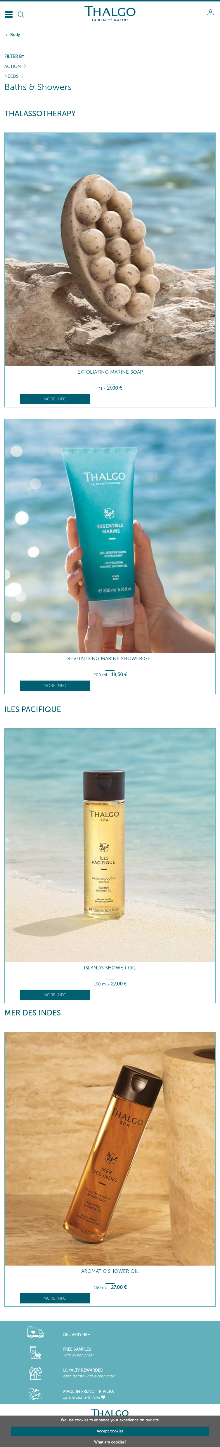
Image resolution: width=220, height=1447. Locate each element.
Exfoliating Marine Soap (110, 372)
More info (55, 399)
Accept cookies (110, 1431)
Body (15, 34)
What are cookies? (110, 1442)
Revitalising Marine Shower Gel (110, 658)
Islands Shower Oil (110, 968)
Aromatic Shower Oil (110, 1271)
